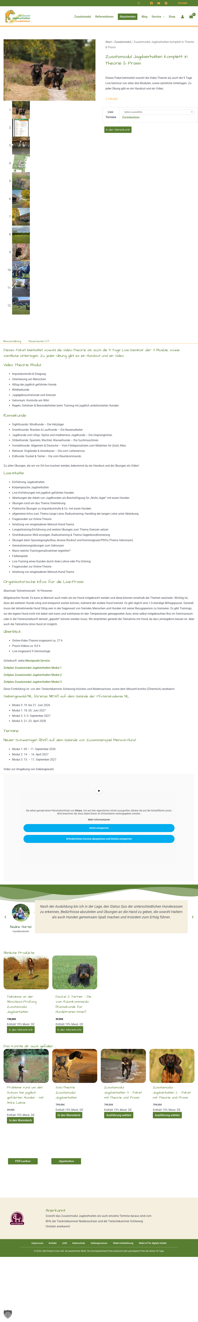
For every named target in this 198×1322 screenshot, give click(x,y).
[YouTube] (158, 3)
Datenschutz (76, 1242)
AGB (63, 1242)
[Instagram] (166, 3)
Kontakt (54, 1242)
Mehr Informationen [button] (99, 819)
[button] (138, 3)
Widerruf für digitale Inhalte (147, 1242)
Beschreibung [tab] (12, 341)
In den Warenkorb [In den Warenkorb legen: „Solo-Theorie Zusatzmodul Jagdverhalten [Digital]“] (68, 1114)
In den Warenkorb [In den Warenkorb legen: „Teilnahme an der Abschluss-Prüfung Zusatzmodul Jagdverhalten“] (20, 1029)
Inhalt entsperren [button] (99, 827)
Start (108, 42)
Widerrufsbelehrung (118, 1242)
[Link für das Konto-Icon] (182, 16)
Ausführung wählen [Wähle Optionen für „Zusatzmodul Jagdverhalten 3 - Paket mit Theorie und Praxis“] (118, 1114)
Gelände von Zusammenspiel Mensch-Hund (100, 739)
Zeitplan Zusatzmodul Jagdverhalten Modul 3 (33, 681)
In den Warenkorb (118, 130)
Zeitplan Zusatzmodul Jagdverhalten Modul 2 (33, 674)
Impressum (41, 1242)
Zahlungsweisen (95, 1242)
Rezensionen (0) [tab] (39, 341)
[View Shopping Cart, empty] (191, 17)
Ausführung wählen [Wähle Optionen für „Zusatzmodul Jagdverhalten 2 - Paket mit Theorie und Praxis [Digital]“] (167, 1114)
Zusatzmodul (122, 42)
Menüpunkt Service (37, 660)
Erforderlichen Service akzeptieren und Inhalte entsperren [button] (99, 838)
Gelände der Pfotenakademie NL (104, 695)
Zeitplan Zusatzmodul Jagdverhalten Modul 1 (33, 667)
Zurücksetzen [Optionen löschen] (131, 117)
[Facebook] (151, 3)
